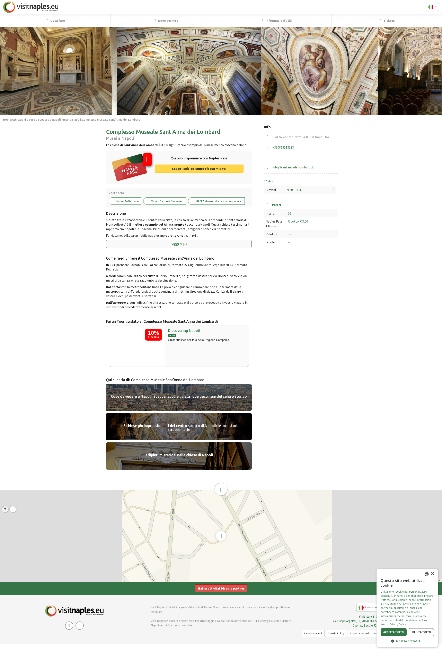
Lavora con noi (313, 633)
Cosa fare (55, 20)
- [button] (13, 509)
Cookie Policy (336, 633)
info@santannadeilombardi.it (293, 167)
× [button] (432, 573)
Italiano (368, 607)
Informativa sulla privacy (365, 633)
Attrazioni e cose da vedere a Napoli (36, 119)
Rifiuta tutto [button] (421, 632)
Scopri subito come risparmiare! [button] (199, 168)
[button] (437, 20)
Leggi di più (178, 244)
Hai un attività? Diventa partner (221, 588)
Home (7, 119)
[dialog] (407, 608)
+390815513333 (283, 147)
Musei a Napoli (71, 119)
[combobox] (427, 574)
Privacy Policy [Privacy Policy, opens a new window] (398, 624)
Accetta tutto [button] (393, 632)
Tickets (387, 20)
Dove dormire (165, 20)
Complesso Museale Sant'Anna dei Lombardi (111, 119)
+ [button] (5, 509)
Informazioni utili (276, 20)
